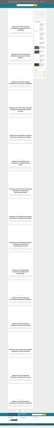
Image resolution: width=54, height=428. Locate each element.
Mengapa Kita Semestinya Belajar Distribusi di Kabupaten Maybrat (20, 218)
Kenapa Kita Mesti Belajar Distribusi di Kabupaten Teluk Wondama (20, 28)
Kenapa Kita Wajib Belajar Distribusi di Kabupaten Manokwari (20, 273)
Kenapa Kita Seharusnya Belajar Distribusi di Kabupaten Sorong (20, 137)
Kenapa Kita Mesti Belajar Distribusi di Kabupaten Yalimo (20, 378)
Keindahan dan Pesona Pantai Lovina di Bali (42, 51)
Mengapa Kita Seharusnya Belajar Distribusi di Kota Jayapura (20, 352)
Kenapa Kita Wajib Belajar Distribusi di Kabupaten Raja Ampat (20, 163)
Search (35, 5)
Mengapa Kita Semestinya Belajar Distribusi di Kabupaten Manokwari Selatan (20, 245)
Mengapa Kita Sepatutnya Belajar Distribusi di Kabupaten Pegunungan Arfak (20, 191)
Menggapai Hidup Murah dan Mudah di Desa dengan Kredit (42, 47)
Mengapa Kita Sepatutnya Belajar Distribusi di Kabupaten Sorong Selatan (20, 110)
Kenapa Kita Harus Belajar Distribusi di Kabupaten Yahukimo (20, 404)
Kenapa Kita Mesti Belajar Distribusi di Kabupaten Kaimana (20, 300)
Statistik (22, 24)
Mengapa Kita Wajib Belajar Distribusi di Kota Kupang (42, 43)
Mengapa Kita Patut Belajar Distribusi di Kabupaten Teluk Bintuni (20, 56)
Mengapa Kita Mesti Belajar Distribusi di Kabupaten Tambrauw (20, 83)
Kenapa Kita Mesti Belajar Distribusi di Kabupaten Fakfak (20, 326)
